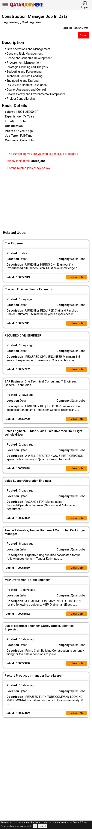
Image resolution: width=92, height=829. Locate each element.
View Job (76, 277)
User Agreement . (23, 826)
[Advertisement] (47, 199)
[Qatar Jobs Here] (26, 6)
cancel (42, 826)
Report (83, 35)
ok (35, 826)
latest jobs (38, 161)
